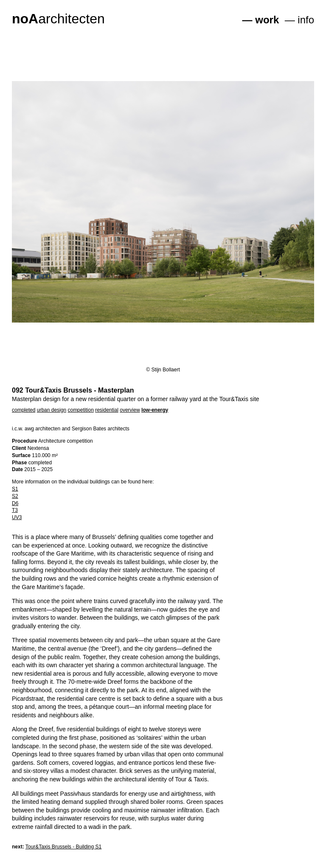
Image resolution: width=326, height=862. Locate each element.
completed (23, 410)
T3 (15, 510)
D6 (15, 503)
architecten (58, 18)
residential (106, 410)
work (267, 19)
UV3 (17, 517)
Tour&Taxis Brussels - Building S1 (63, 847)
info (306, 19)
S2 (15, 496)
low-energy (154, 410)
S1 (15, 489)
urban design (51, 410)
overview (130, 410)
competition (80, 410)
